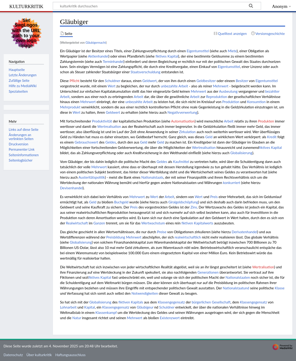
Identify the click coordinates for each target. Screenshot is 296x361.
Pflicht (75, 81)
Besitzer (242, 81)
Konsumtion (256, 102)
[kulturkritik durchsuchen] (157, 5)
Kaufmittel (181, 161)
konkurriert (231, 182)
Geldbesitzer (206, 81)
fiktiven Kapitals (130, 302)
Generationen (208, 272)
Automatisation (183, 121)
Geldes (110, 142)
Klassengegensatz (171, 302)
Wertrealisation (109, 126)
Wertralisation (263, 267)
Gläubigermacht (96, 42)
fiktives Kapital (166, 56)
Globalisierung (241, 153)
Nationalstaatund (236, 288)
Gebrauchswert (86, 142)
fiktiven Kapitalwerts (197, 223)
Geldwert (149, 81)
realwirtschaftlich (188, 237)
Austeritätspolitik (91, 177)
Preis (214, 197)
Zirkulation (187, 132)
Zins (194, 207)
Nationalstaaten (237, 277)
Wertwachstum (153, 223)
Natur (76, 318)
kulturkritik (26, 5)
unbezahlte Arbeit (174, 86)
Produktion (230, 102)
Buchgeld (121, 202)
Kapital (89, 307)
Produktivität (102, 121)
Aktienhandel (98, 56)
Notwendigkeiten (144, 293)
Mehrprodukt (70, 107)
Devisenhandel (71, 188)
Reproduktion (216, 97)
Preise (161, 232)
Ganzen (99, 223)
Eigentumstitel (198, 51)
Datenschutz (13, 355)
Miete (232, 51)
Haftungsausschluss (70, 355)
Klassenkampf (106, 312)
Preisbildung (115, 237)
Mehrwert (220, 86)
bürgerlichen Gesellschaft (211, 302)
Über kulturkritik (39, 355)
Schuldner (112, 81)
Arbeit (138, 97)
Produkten (266, 121)
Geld (209, 137)
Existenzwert (170, 318)
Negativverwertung (182, 112)
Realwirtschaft (77, 223)
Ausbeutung (228, 91)
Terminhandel (113, 61)
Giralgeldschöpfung (183, 202)
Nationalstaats (152, 177)
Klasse (279, 288)
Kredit (272, 137)
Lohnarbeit (68, 307)
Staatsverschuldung (145, 72)
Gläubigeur (145, 307)
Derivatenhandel (244, 232)
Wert (111, 86)
